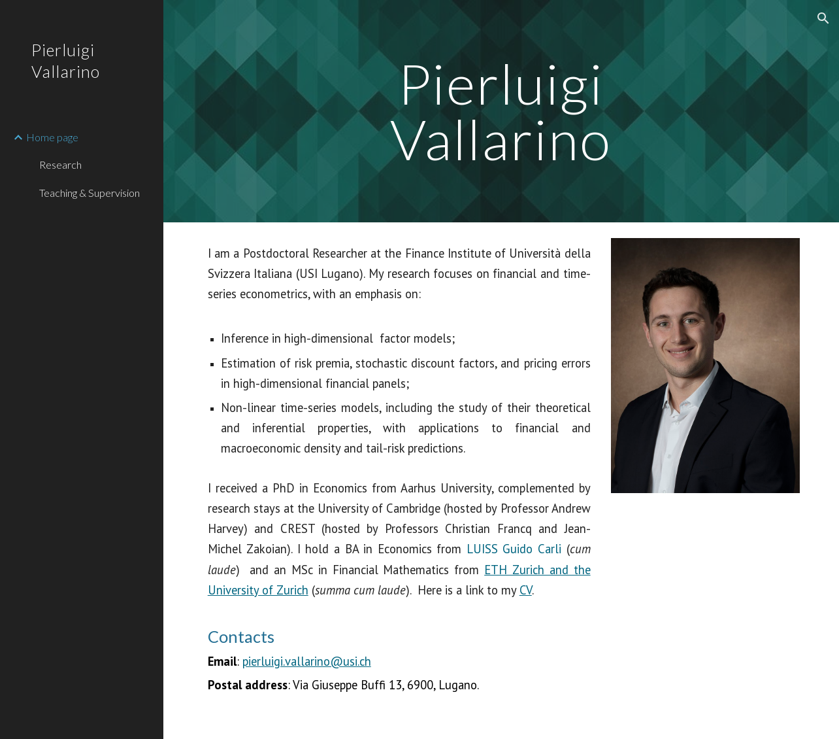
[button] (823, 18)
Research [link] (60, 164)
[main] (501, 111)
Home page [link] (52, 137)
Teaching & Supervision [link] (89, 192)
